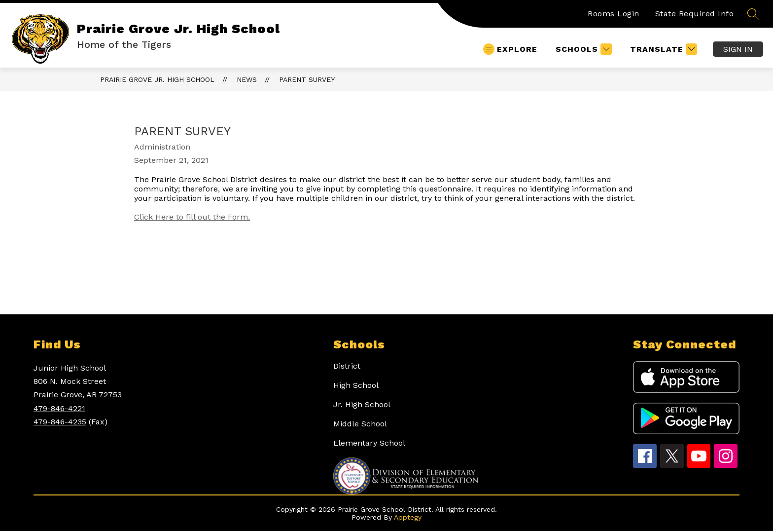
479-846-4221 (59, 408)
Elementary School (369, 443)
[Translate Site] (662, 49)
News (247, 79)
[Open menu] (510, 49)
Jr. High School (361, 404)
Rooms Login (613, 13)
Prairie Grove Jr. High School (157, 79)
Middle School (360, 423)
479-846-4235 (60, 421)
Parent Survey (307, 79)
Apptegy (408, 517)
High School (356, 385)
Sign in (738, 49)
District (346, 366)
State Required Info (694, 13)
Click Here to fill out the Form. (192, 217)
